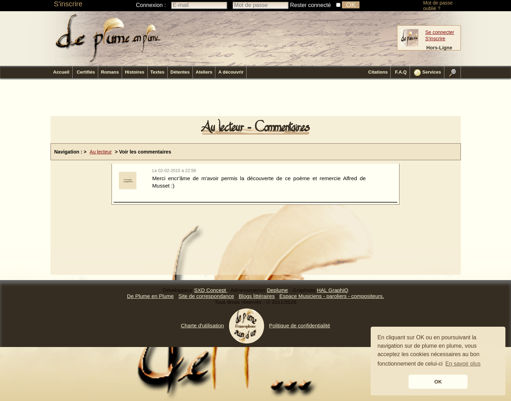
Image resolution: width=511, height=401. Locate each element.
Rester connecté (310, 5)
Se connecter (440, 32)
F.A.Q (400, 72)
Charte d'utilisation (202, 325)
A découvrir (230, 72)
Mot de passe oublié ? (438, 5)
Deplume (277, 290)
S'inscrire (68, 4)
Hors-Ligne (439, 47)
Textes (157, 72)
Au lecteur (101, 152)
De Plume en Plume (150, 296)
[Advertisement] (255, 99)
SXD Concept (210, 290)
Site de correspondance (206, 296)
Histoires (134, 72)
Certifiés (86, 72)
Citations (378, 72)
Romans (110, 72)
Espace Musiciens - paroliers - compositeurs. (331, 296)
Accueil (61, 72)
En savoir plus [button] (463, 364)
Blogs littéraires (257, 296)
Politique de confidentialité (299, 325)
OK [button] (438, 382)
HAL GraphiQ (332, 290)
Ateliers (204, 72)
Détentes (180, 72)
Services (427, 72)
